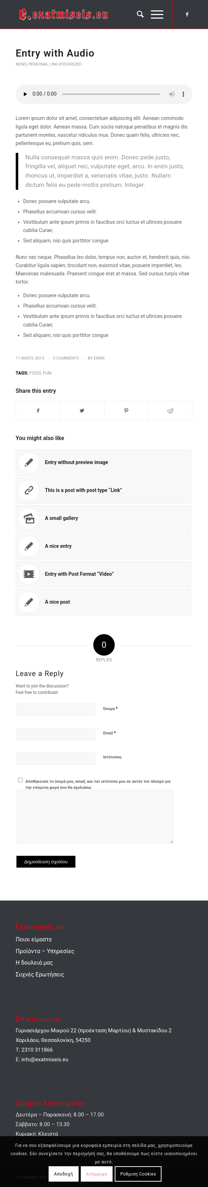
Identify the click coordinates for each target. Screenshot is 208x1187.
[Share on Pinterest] (126, 410)
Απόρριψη (96, 1173)
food (35, 373)
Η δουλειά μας (34, 963)
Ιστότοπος (112, 757)
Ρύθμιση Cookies (138, 1173)
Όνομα (110, 708)
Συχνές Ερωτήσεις (40, 974)
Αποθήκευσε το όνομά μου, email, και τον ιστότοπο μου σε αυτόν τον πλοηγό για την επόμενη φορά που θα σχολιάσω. (97, 785)
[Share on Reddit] (170, 410)
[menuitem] (137, 14)
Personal (39, 64)
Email (109, 733)
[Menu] (153, 14)
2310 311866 (37, 1050)
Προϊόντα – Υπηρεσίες (45, 951)
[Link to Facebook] (187, 14)
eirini (99, 358)
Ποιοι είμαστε (34, 939)
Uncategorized (66, 64)
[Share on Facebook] (38, 410)
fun (47, 373)
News (21, 64)
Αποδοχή (63, 1173)
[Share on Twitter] (82, 410)
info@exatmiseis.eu (45, 1060)
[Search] (137, 14)
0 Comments (66, 358)
